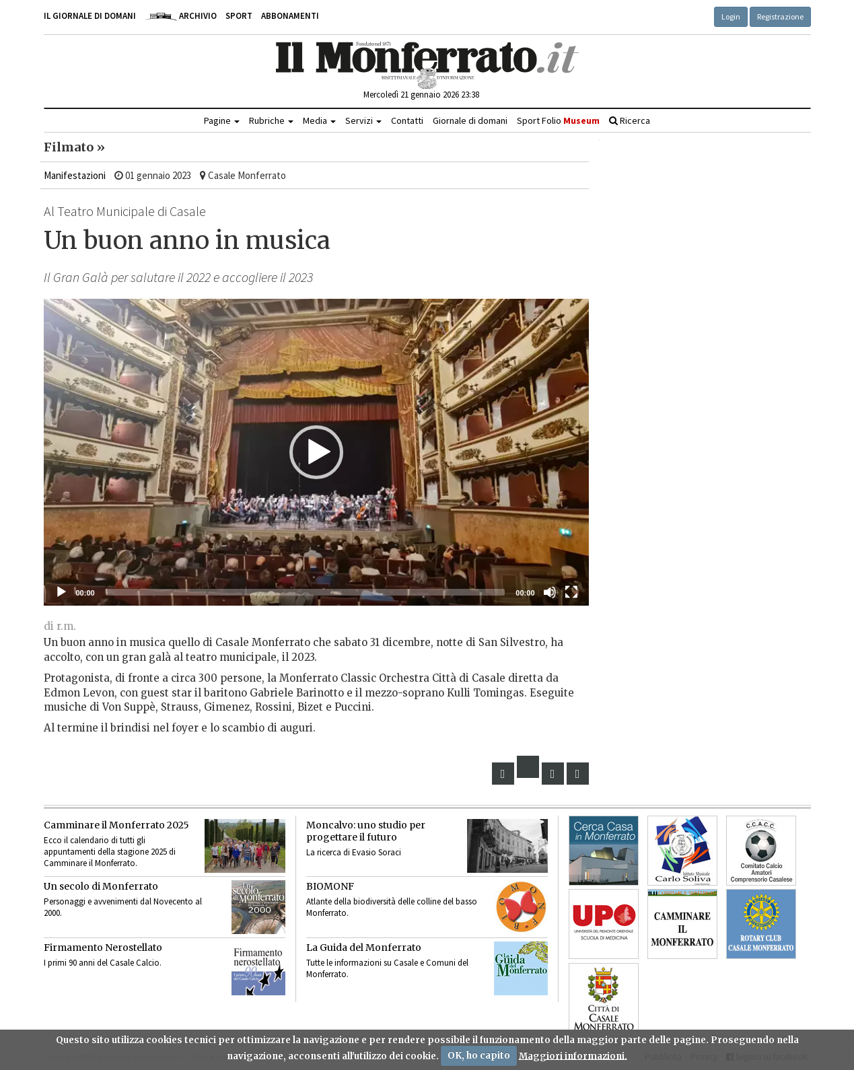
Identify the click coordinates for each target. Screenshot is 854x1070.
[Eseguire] (61, 592)
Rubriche (271, 120)
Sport (238, 16)
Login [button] (730, 16)
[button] (316, 452)
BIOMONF (330, 886)
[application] (316, 452)
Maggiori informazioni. (573, 1055)
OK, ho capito (479, 1055)
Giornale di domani (470, 120)
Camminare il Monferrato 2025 (116, 825)
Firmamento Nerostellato (103, 947)
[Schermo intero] (571, 592)
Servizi (363, 120)
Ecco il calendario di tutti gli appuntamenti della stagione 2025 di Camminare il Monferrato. (110, 851)
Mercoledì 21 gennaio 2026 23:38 (421, 94)
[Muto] (550, 592)
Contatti (407, 120)
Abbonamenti (290, 16)
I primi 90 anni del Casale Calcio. (103, 962)
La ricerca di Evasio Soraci (353, 852)
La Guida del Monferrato (363, 947)
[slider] (305, 592)
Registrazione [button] (780, 16)
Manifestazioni (75, 175)
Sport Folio (558, 120)
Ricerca (629, 120)
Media (319, 120)
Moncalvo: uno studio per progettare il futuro (365, 831)
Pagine (222, 120)
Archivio (181, 16)
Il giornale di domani (90, 16)
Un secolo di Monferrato (101, 886)
